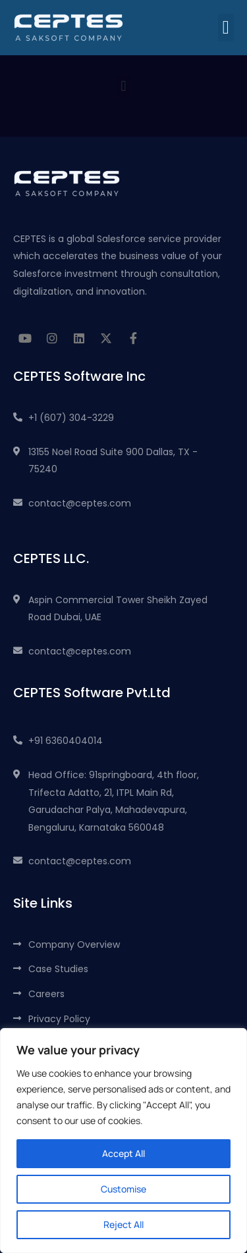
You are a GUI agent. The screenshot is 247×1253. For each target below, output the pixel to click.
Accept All (123, 1153)
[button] (226, 27)
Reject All (123, 1224)
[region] (123, 1140)
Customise (123, 1189)
